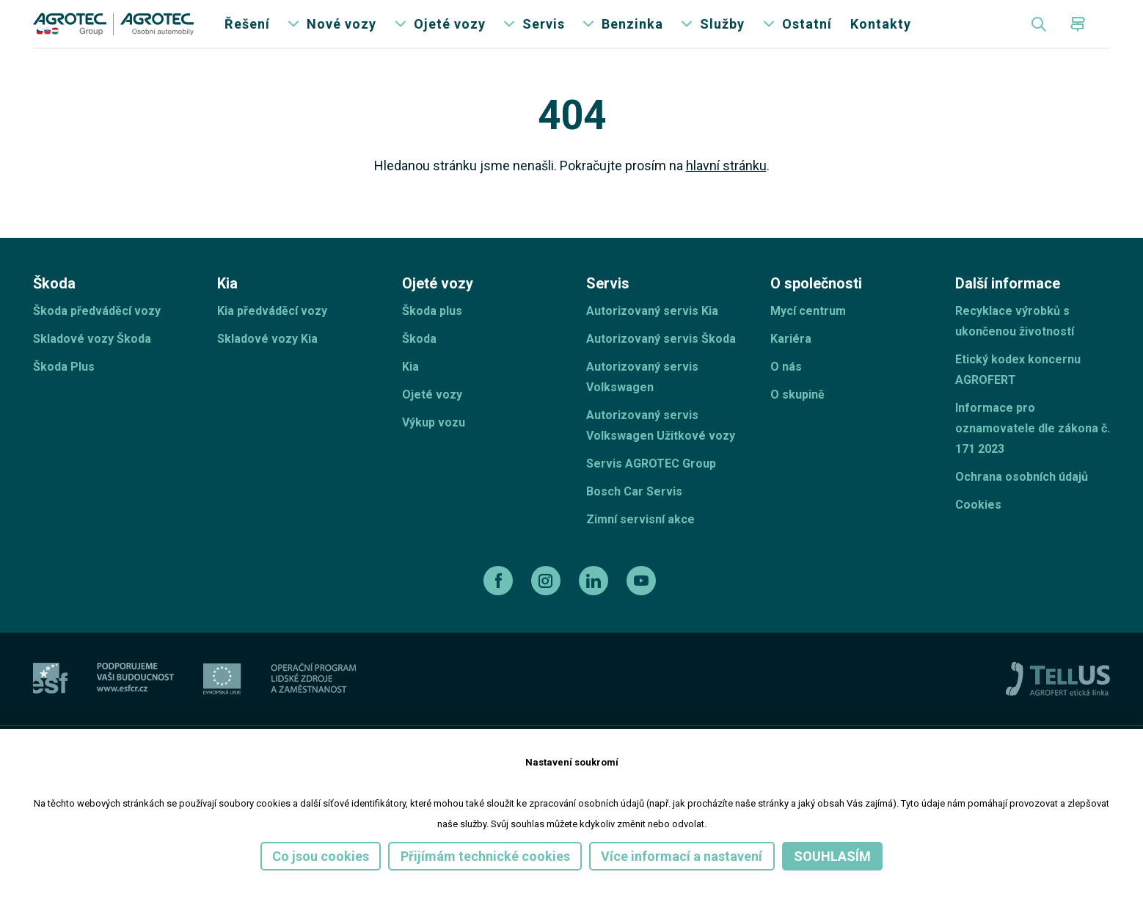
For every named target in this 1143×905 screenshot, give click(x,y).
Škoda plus (432, 336)
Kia (410, 392)
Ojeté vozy (450, 36)
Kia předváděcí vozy (272, 336)
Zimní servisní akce (640, 544)
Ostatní (807, 36)
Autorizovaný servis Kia (652, 336)
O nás (786, 392)
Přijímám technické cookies (485, 856)
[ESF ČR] (135, 703)
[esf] (50, 703)
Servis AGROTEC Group (651, 488)
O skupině (797, 419)
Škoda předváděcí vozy (97, 336)
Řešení (247, 36)
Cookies (978, 530)
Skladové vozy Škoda (92, 364)
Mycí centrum (808, 336)
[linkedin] (595, 605)
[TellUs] (1058, 703)
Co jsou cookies (320, 856)
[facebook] (499, 605)
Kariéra (790, 364)
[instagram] (547, 605)
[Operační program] (313, 703)
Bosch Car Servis (634, 516)
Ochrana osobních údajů (1021, 502)
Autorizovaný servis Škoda (661, 364)
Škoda (419, 364)
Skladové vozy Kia (267, 364)
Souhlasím (832, 856)
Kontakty (880, 36)
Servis (543, 36)
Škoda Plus (64, 392)
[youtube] (643, 605)
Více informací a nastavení (681, 856)
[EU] (222, 703)
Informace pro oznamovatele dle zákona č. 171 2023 (1032, 453)
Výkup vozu (433, 447)
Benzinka (632, 36)
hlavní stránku (726, 190)
